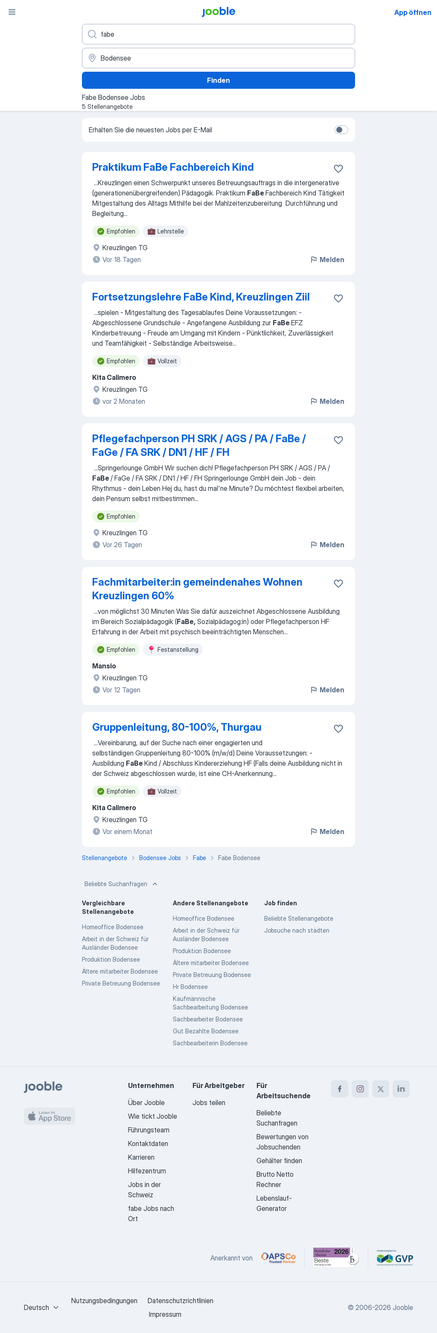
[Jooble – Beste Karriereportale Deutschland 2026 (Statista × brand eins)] (336, 1258)
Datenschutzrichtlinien (180, 1300)
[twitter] (380, 1088)
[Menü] (11, 11)
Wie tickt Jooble (152, 1116)
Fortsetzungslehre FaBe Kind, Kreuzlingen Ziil (201, 297)
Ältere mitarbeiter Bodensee (120, 971)
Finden (218, 80)
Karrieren (141, 1157)
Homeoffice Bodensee (112, 926)
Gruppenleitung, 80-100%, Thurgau (177, 727)
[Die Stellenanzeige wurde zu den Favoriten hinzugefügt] (338, 169)
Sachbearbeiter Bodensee (208, 1019)
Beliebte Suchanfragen (121, 884)
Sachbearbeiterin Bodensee (210, 1043)
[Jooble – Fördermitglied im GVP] (395, 1258)
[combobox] (42, 1307)
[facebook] (339, 1088)
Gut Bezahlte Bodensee (206, 1031)
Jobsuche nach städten (296, 930)
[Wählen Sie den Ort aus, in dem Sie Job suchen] (218, 58)
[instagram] (360, 1088)
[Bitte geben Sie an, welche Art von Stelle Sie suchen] (218, 34)
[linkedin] (401, 1088)
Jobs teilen (208, 1102)
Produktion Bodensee (111, 959)
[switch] (341, 129)
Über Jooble (146, 1102)
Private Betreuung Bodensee (121, 983)
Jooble (403, 1307)
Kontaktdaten (148, 1143)
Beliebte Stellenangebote (298, 918)
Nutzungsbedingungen (104, 1300)
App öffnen (412, 12)
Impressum (165, 1314)
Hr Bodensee (190, 986)
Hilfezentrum (147, 1171)
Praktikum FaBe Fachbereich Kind (173, 167)
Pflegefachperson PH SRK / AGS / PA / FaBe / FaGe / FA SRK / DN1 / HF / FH (199, 445)
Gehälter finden (279, 1160)
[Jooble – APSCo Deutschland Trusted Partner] (278, 1258)
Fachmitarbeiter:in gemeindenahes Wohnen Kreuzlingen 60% (197, 589)
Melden (326, 259)
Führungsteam (148, 1130)
